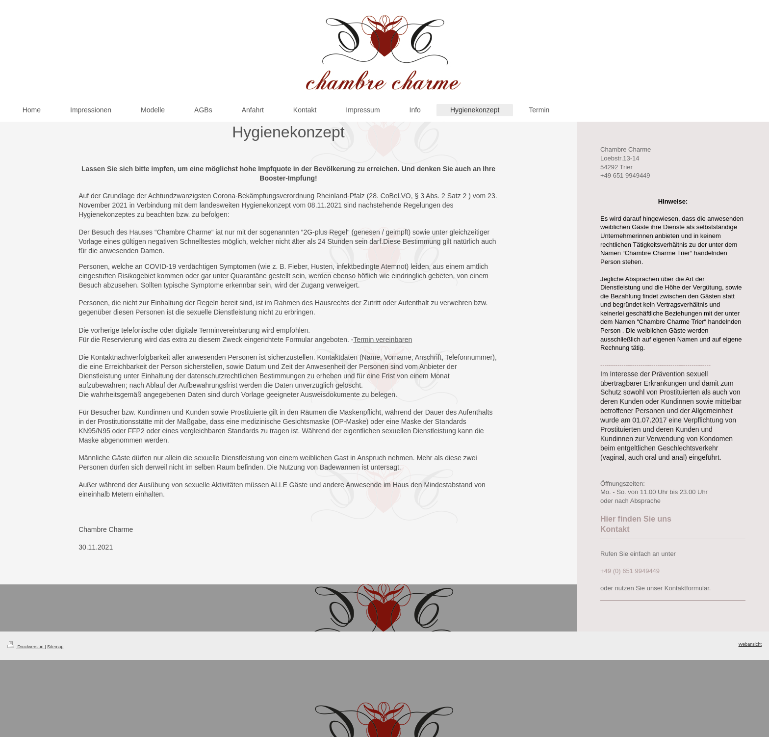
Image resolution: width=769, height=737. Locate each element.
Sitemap (55, 646)
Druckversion (26, 646)
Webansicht (750, 644)
